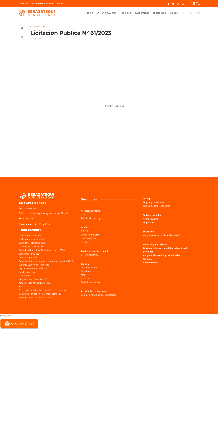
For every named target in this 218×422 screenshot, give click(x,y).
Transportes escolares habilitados (35, 297)
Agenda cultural (151, 218)
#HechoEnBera (151, 262)
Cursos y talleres (89, 267)
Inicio (90, 13)
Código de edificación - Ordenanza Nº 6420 (40, 293)
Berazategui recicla (90, 254)
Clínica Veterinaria (90, 234)
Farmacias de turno (43, 3)
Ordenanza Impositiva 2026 (32, 239)
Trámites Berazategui (91, 218)
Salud (60, 3)
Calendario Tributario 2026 (32, 242)
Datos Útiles (142, 13)
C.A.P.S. (84, 231)
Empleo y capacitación (154, 202)
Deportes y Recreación (155, 244)
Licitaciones (38, 27)
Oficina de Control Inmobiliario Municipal (165, 248)
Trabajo (147, 198)
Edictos (22, 286)
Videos (174, 13)
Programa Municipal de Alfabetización (161, 235)
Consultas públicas (28, 257)
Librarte (85, 278)
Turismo (147, 258)
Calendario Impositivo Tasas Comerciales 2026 (42, 250)
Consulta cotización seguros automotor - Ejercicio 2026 (46, 261)
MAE (83, 274)
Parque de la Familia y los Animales (161, 255)
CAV (83, 214)
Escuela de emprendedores (156, 205)
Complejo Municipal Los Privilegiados (99, 294)
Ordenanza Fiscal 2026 (30, 235)
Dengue (85, 241)
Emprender (148, 222)
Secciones (158, 13)
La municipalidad (106, 13)
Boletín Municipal (27, 272)
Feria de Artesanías (90, 282)
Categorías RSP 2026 (29, 253)
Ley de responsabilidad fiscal (33, 268)
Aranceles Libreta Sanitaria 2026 (35, 282)
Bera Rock (86, 271)
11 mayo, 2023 (35, 38)
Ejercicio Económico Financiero (34, 264)
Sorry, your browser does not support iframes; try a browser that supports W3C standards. (22, 351)
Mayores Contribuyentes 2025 (34, 279)
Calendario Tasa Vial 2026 (31, 246)
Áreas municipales (28, 208)
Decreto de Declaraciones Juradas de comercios (42, 290)
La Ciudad (148, 251)
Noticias (126, 13)
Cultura (85, 263)
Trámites (23, 3)
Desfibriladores (88, 238)
